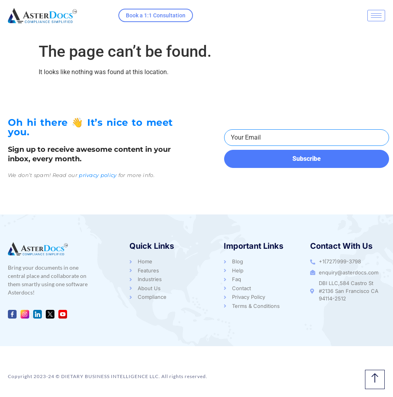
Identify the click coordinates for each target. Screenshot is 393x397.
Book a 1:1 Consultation (155, 15)
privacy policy (97, 175)
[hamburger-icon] (376, 15)
